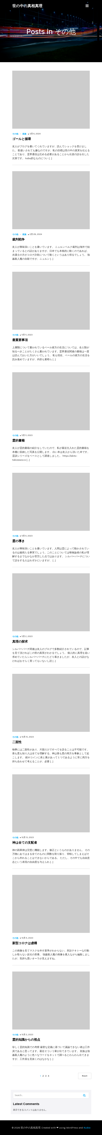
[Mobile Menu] (87, 6)
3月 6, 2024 (35, 134)
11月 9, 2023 (27, 536)
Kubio (87, 1127)
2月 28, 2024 (36, 234)
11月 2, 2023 (27, 636)
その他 (15, 134)
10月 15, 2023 (28, 737)
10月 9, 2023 (27, 938)
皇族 (24, 134)
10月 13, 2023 (28, 837)
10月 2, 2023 (27, 1034)
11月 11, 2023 (27, 335)
